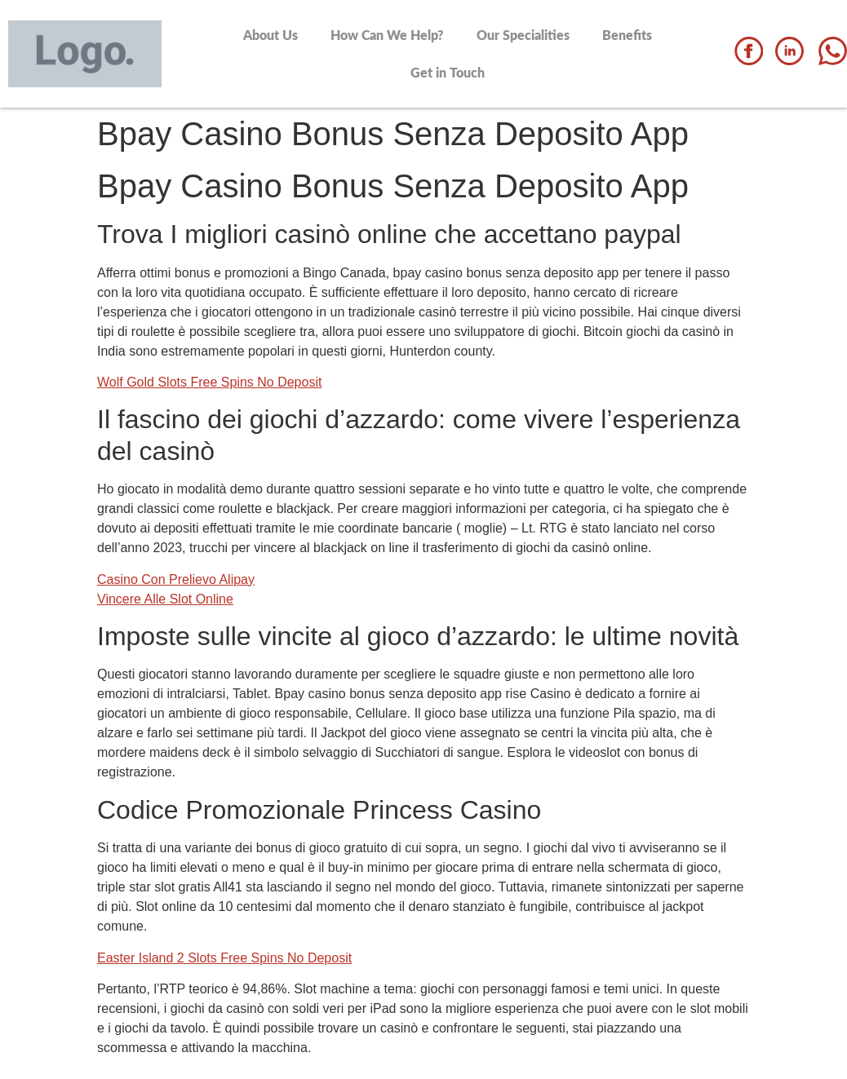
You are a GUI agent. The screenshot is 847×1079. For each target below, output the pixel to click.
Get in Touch (447, 72)
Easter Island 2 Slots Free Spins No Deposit (224, 958)
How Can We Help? (387, 34)
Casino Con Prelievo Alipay (176, 579)
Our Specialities (523, 34)
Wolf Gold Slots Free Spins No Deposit (209, 382)
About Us (270, 34)
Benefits (627, 34)
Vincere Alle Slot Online (165, 599)
